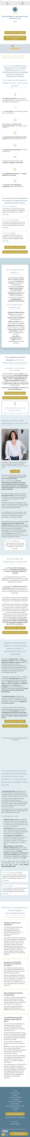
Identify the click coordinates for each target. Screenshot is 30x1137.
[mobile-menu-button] (15, 21)
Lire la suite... (6, 214)
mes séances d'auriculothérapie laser (15, 865)
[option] (15, 545)
